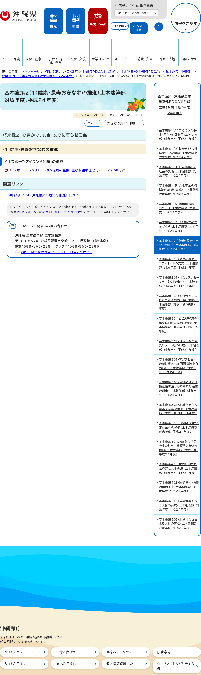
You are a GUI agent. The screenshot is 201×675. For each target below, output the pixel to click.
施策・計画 (70, 71)
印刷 (91, 123)
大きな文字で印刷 (121, 123)
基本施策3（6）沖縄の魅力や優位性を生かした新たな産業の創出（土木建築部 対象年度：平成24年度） (178, 375)
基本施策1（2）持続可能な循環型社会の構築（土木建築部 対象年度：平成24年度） (179, 139)
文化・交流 (78, 59)
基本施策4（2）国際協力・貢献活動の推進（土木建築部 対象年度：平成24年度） (179, 473)
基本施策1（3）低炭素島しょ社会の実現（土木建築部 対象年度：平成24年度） (177, 158)
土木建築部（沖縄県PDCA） (140, 71)
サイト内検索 (119, 26)
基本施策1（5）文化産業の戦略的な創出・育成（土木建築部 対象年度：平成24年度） (179, 176)
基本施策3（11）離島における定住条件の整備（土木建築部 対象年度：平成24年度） (179, 414)
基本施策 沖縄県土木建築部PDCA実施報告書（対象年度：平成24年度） (177, 98)
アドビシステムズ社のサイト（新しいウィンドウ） (47, 212)
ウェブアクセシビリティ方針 (175, 653)
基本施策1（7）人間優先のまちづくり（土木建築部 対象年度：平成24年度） (179, 213)
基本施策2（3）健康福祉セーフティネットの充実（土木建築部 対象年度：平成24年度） (178, 249)
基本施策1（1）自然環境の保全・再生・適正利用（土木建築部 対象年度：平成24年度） (178, 121)
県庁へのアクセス (119, 638)
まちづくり (123, 59)
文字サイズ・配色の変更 (135, 5)
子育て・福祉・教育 (56, 60)
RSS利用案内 (66, 650)
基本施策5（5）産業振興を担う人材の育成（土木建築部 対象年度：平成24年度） (179, 491)
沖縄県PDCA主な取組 (99, 71)
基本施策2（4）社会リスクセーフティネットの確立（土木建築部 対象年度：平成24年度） (179, 268)
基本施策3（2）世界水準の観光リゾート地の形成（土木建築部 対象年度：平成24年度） (179, 332)
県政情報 (189, 59)
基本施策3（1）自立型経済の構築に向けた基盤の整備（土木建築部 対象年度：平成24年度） (178, 311)
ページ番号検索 (138, 28)
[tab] (120, 28)
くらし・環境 (11, 59)
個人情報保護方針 (119, 650)
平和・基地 (167, 59)
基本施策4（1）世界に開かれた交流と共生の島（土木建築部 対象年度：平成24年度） (178, 455)
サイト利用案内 (16, 650)
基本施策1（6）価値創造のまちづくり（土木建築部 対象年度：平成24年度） (179, 194)
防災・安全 (145, 59)
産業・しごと (100, 59)
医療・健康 (33, 59)
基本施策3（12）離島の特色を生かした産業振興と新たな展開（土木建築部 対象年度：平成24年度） (178, 434)
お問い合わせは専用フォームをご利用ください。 (56, 252)
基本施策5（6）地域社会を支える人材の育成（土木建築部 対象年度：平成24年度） (179, 510)
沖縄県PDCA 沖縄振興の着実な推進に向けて (44, 195)
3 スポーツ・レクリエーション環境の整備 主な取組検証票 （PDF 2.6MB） (67, 170)
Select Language (132, 12)
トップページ (31, 71)
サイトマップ (14, 638)
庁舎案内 (164, 638)
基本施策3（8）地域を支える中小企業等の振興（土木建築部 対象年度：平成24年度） (178, 395)
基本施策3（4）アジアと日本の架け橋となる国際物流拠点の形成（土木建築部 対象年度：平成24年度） (178, 352)
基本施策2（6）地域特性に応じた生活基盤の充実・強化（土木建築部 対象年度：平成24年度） (179, 289)
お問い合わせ (66, 638)
